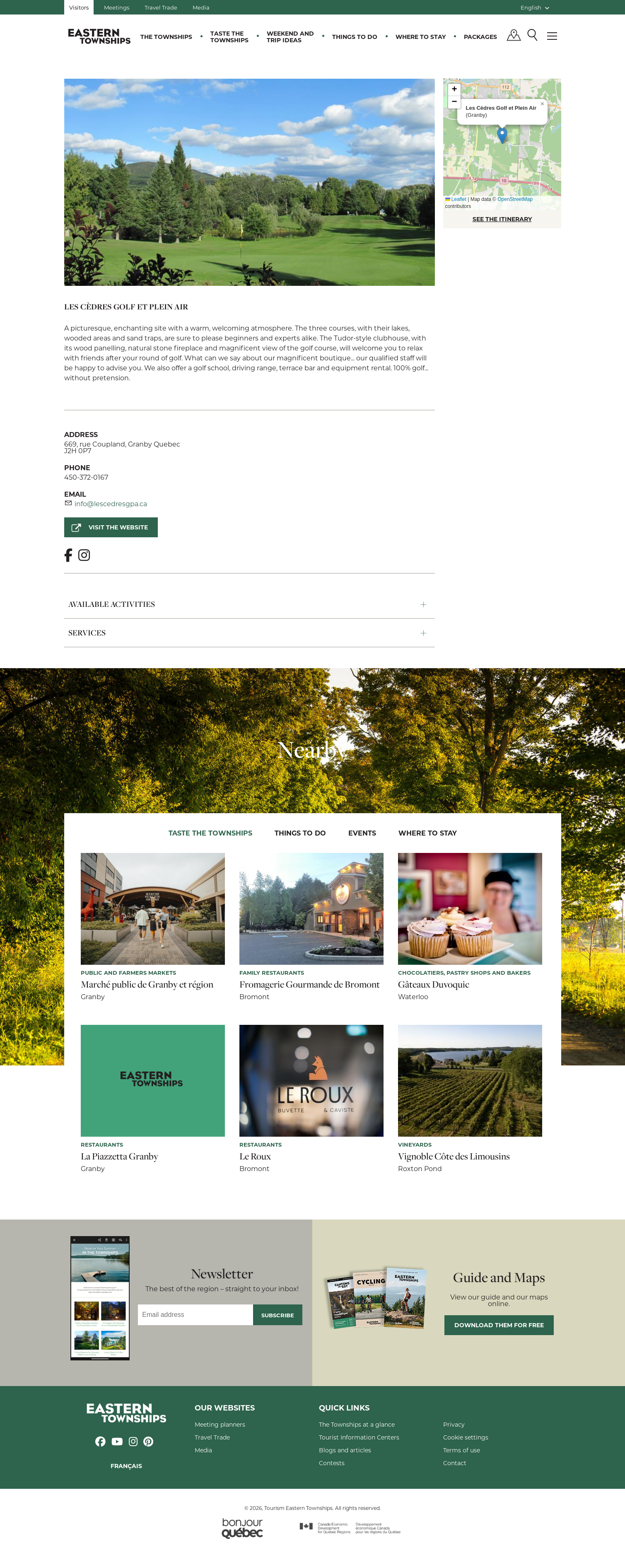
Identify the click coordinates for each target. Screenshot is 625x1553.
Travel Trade (161, 7)
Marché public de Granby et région (147, 984)
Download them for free (499, 1325)
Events (362, 832)
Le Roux (255, 1156)
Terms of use (461, 1450)
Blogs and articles (345, 1450)
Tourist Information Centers (359, 1437)
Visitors (79, 7)
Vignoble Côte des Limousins (454, 1156)
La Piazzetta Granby (119, 1156)
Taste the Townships (229, 36)
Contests (332, 1463)
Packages (480, 37)
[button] (502, 135)
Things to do (354, 37)
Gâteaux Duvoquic (433, 984)
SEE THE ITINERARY (502, 219)
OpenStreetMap (515, 199)
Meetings (116, 7)
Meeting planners (220, 1424)
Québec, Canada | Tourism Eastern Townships (99, 36)
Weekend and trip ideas (290, 36)
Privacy (454, 1424)
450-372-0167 (86, 477)
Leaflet (455, 199)
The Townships (166, 37)
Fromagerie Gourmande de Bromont (309, 984)
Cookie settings (465, 1437)
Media (201, 7)
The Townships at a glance (357, 1424)
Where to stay (421, 37)
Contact (454, 1463)
